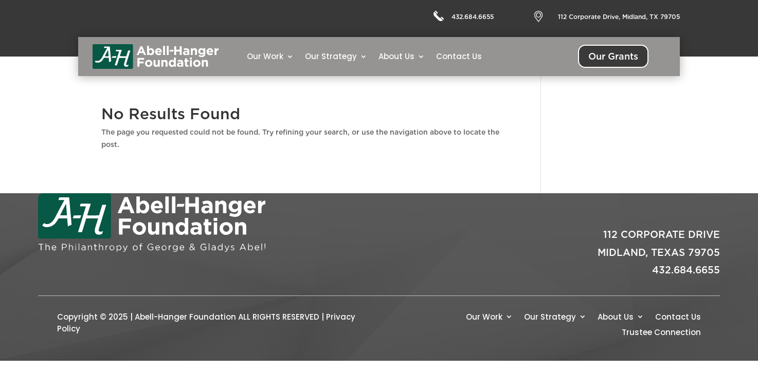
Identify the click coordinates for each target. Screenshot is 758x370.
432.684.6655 (473, 17)
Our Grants (613, 56)
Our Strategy (331, 56)
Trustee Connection (661, 331)
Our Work (265, 56)
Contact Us (459, 56)
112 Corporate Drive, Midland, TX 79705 (619, 17)
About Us (396, 56)
